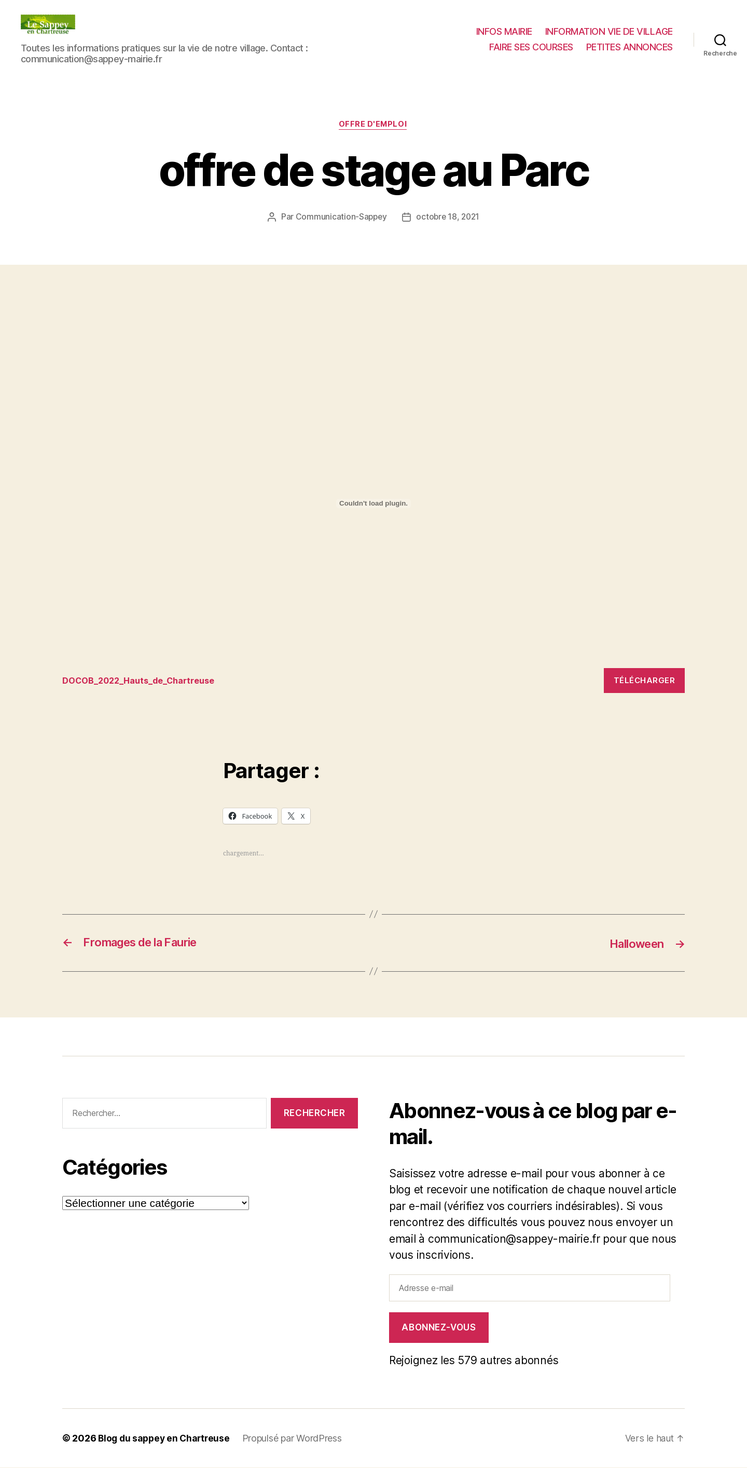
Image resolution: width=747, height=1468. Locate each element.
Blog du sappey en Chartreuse (166, 1438)
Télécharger (644, 681)
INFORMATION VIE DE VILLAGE (609, 31)
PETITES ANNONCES (629, 47)
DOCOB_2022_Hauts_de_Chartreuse (142, 681)
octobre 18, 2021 (448, 217)
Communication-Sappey (340, 217)
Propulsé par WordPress (297, 1438)
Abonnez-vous (439, 1328)
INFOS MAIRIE (504, 31)
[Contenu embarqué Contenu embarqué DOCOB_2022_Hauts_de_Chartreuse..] (373, 504)
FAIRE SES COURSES (531, 47)
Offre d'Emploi (373, 125)
